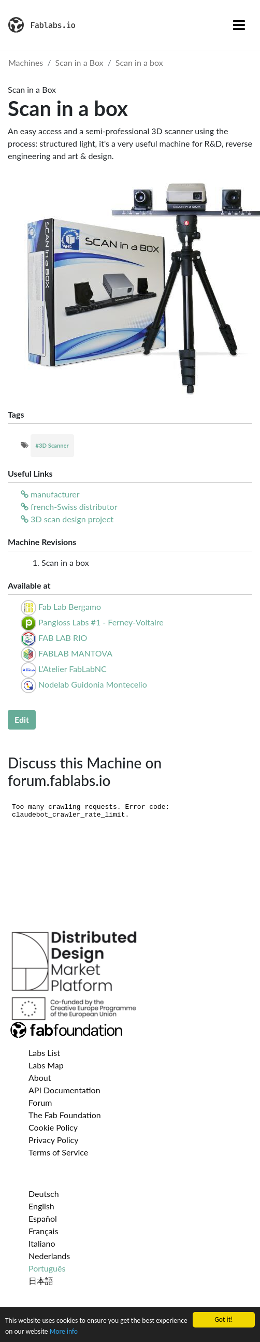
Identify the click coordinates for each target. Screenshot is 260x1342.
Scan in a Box (79, 62)
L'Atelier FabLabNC (72, 669)
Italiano (41, 1243)
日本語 (40, 1281)
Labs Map (46, 1065)
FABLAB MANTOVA (75, 653)
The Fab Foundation (64, 1115)
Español (42, 1218)
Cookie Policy (53, 1127)
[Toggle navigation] (239, 25)
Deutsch (43, 1193)
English (41, 1206)
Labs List (44, 1053)
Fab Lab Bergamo (69, 606)
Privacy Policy (53, 1140)
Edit (22, 719)
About (39, 1077)
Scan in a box (139, 62)
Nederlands (49, 1256)
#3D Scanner (52, 445)
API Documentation (64, 1090)
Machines (25, 62)
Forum (40, 1102)
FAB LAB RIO (62, 638)
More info (64, 1331)
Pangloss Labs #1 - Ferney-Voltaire (101, 622)
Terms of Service (58, 1152)
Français (43, 1231)
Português (46, 1268)
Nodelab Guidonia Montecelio (92, 684)
